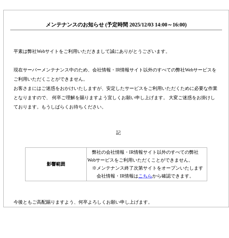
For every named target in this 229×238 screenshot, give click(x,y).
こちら (145, 176)
